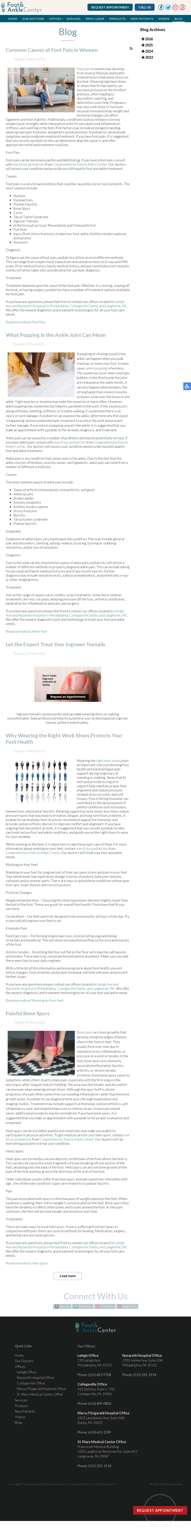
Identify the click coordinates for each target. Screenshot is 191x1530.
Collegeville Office (31, 1383)
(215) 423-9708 (99, 1375)
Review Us (129, 1306)
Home (12, 19)
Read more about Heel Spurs (27, 1268)
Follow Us (84, 1306)
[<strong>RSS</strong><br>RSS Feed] (131, 54)
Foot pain (84, 74)
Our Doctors (33, 19)
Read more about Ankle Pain (26, 636)
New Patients (142, 19)
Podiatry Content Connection (98, 1484)
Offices (55, 19)
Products (117, 19)
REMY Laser (95, 19)
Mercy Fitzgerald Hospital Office (41, 1389)
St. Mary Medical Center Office (40, 1394)
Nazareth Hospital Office (35, 1377)
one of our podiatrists (29, 169)
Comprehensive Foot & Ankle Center (80, 169)
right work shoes (108, 766)
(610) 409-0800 (99, 1403)
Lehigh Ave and (107, 989)
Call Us (145, 7)
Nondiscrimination (171, 1484)
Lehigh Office (26, 1372)
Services (73, 19)
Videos (163, 19)
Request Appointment (111, 7)
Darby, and (97, 311)
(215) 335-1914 (144, 1375)
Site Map (154, 1484)
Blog (178, 19)
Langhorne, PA (115, 311)
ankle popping (96, 373)
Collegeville (78, 311)
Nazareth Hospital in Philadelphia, (43, 311)
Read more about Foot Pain (26, 327)
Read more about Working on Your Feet (35, 1006)
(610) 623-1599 (99, 1432)
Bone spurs (85, 1037)
